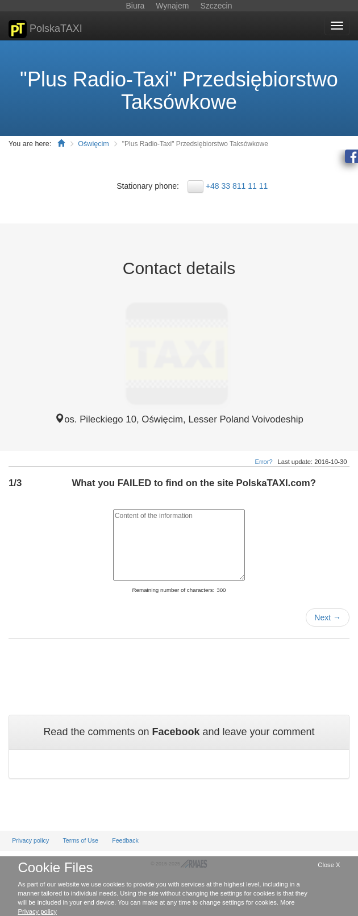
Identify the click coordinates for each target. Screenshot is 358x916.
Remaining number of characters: (173, 590)
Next (327, 617)
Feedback (125, 840)
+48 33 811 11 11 (237, 185)
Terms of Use (80, 840)
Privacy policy (30, 840)
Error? (264, 461)
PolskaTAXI (45, 29)
